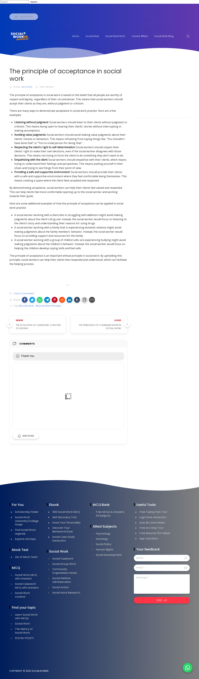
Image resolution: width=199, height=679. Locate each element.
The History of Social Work (24, 631)
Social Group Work (64, 564)
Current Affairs (140, 36)
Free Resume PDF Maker (155, 533)
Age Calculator (149, 538)
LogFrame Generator (153, 517)
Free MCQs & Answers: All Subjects (110, 514)
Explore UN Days (25, 539)
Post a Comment (23, 293)
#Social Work (26, 305)
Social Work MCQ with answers (26, 577)
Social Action (60, 587)
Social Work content (22, 595)
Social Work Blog (163, 36)
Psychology (103, 534)
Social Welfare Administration (61, 580)
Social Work (92, 36)
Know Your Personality (66, 522)
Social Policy (103, 544)
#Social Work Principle (48, 305)
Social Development (109, 555)
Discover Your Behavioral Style (62, 529)
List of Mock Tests (26, 557)
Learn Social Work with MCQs (26, 616)
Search (33, 2)
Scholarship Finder (27, 512)
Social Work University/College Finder (27, 521)
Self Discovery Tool (64, 517)
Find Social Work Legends (25, 532)
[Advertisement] (162, 90)
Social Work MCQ (115, 36)
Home (75, 36)
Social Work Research (66, 593)
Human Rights (104, 549)
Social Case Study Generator (63, 538)
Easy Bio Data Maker (152, 522)
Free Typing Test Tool (153, 512)
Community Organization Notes (64, 571)
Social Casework (62, 558)
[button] (25, 300)
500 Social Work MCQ (66, 512)
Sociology (102, 539)
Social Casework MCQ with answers (27, 586)
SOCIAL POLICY (24, 638)
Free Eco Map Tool (151, 528)
